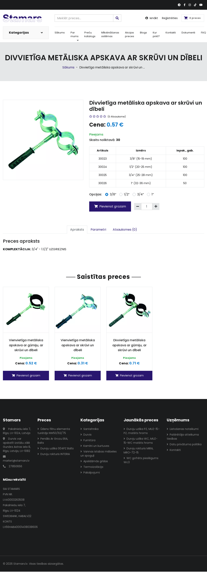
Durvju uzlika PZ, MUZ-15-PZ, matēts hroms (142, 431)
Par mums (75, 36)
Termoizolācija (91, 467)
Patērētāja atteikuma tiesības (183, 437)
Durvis (86, 435)
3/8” (113, 194)
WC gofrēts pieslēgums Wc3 (141, 460)
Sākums (60, 32)
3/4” (140, 194)
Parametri (98, 229)
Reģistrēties (170, 18)
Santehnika (89, 429)
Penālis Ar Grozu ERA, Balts (53, 441)
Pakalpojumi (90, 472)
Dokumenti (188, 32)
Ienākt (151, 18)
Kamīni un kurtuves (94, 446)
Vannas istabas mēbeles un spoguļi (98, 454)
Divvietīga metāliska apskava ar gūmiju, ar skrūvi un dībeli (129, 345)
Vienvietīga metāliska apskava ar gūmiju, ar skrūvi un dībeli (26, 345)
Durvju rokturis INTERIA (54, 454)
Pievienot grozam (110, 206)
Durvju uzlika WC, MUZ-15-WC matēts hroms (140, 441)
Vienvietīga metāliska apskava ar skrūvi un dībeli (78, 345)
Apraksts (77, 229)
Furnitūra (87, 440)
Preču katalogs (89, 34)
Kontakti (171, 32)
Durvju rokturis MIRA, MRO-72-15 (138, 450)
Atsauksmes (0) (125, 229)
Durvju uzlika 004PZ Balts (56, 448)
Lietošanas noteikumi (182, 429)
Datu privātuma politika (184, 444)
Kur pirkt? (156, 34)
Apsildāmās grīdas (94, 461)
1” (153, 194)
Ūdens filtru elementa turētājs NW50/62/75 (54, 431)
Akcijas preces (129, 34)
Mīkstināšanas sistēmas (110, 34)
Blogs (143, 32)
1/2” (126, 194)
